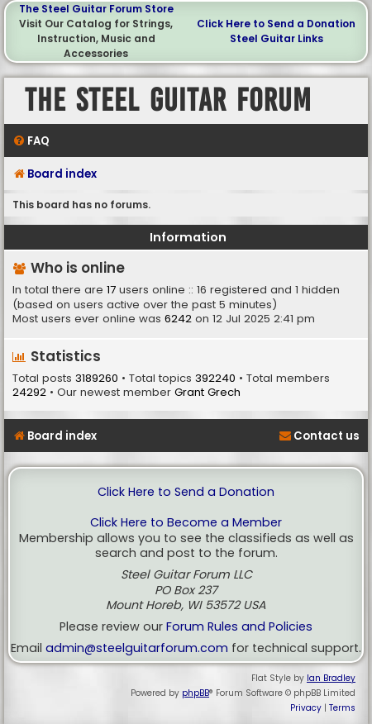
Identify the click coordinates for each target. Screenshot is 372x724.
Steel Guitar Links (276, 38)
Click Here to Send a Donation (276, 24)
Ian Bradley (331, 678)
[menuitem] (31, 141)
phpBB (195, 693)
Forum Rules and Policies (239, 627)
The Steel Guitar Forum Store (96, 9)
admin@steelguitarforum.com (136, 648)
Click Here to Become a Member (186, 523)
